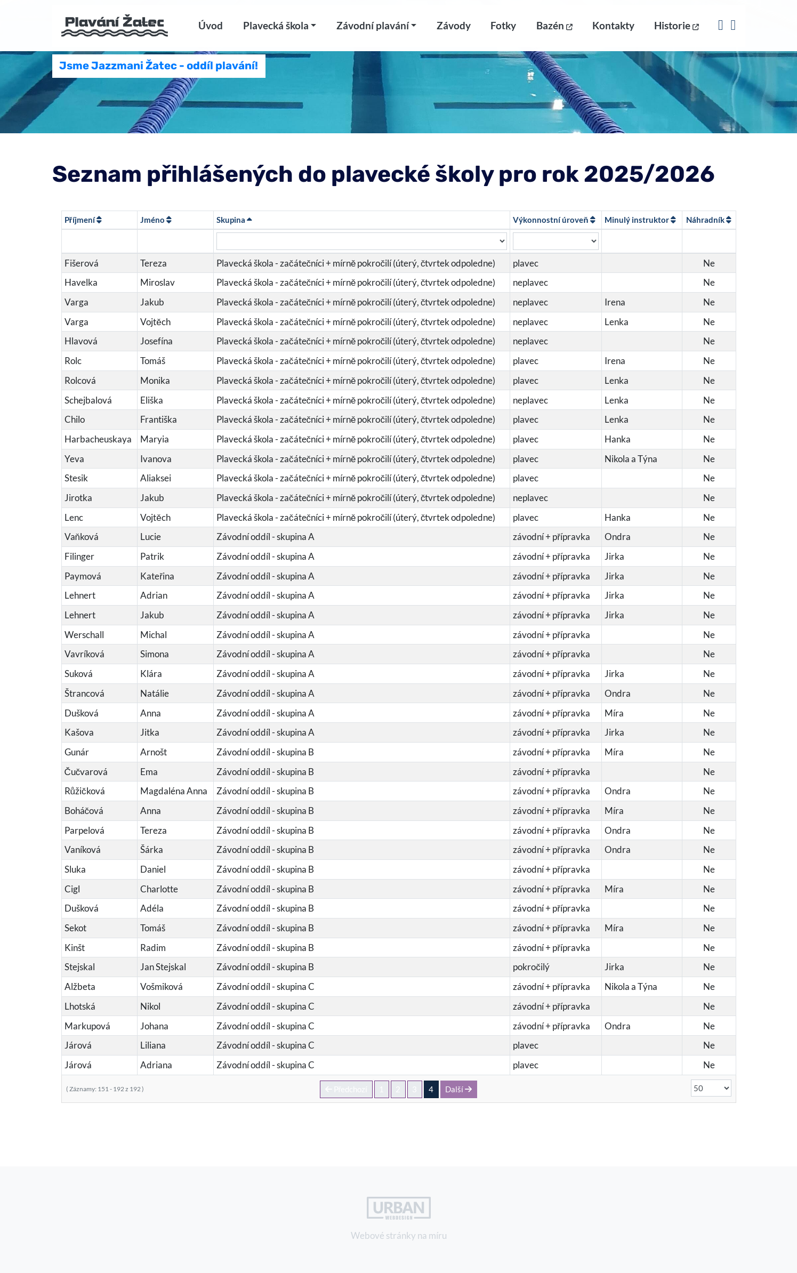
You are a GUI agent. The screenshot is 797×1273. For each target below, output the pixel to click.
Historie (676, 30)
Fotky (503, 30)
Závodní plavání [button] (372, 30)
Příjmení (83, 219)
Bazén (554, 30)
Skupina (234, 219)
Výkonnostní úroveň (554, 219)
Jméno (156, 219)
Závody (454, 30)
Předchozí (346, 1089)
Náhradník (708, 219)
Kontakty (613, 30)
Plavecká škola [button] (276, 30)
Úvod (210, 30)
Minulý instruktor (640, 219)
